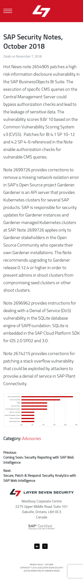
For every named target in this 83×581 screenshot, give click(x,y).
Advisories (31, 439)
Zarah (7, 56)
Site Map (49, 565)
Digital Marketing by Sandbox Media (42, 571)
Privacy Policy (37, 565)
